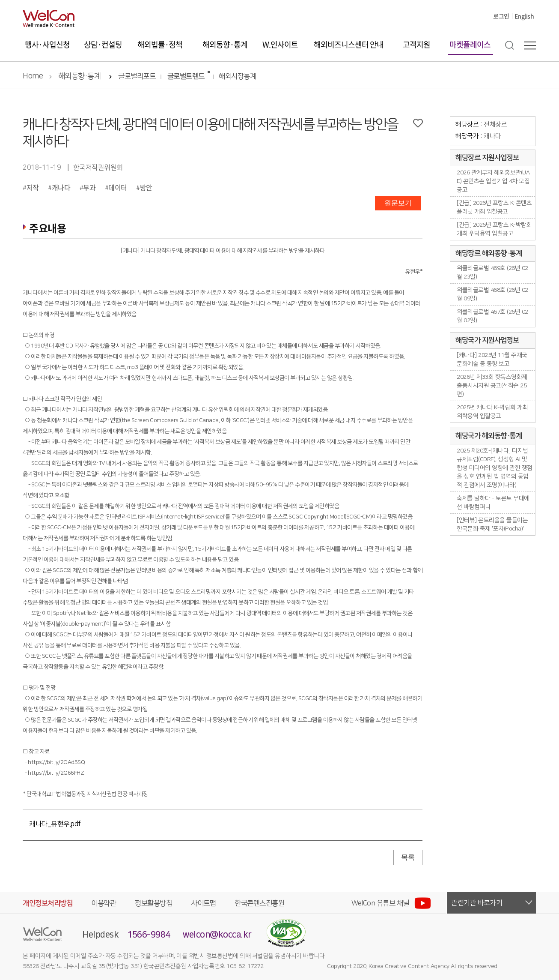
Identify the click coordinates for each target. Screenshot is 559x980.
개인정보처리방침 (47, 903)
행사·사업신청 (47, 44)
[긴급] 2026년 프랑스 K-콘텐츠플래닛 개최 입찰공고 (494, 207)
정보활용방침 (153, 903)
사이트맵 (203, 903)
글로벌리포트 (136, 76)
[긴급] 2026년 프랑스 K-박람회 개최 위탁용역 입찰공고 (494, 229)
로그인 (501, 16)
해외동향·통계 (224, 44)
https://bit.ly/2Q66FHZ (56, 773)
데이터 (117, 187)
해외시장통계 (237, 76)
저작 (33, 187)
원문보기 (398, 203)
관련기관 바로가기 (477, 903)
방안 (146, 187)
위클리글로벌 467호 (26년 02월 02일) (492, 316)
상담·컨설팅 (103, 44)
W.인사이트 (280, 44)
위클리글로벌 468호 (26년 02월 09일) (492, 294)
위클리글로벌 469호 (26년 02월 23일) (492, 272)
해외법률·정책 (159, 44)
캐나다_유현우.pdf (55, 824)
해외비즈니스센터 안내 (349, 44)
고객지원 (416, 44)
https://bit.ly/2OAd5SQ (56, 762)
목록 (408, 857)
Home (33, 76)
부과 (89, 187)
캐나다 (61, 187)
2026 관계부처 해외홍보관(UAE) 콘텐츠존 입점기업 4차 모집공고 (493, 181)
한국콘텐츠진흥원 (259, 903)
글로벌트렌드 (186, 76)
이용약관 (103, 903)
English (524, 16)
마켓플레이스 (470, 44)
